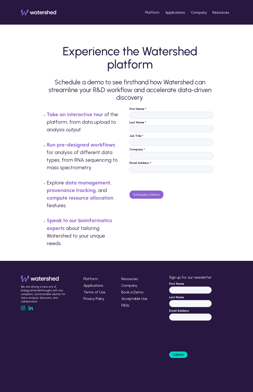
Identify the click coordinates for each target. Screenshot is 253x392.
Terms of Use (94, 292)
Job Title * (136, 136)
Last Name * (137, 122)
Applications (175, 12)
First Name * (137, 109)
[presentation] (157, 182)
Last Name (176, 297)
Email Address (179, 310)
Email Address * (140, 163)
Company (199, 12)
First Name (176, 283)
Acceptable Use (134, 298)
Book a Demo (132, 292)
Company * (137, 149)
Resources (221, 12)
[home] (38, 12)
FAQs (125, 305)
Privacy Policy (93, 298)
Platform (152, 12)
